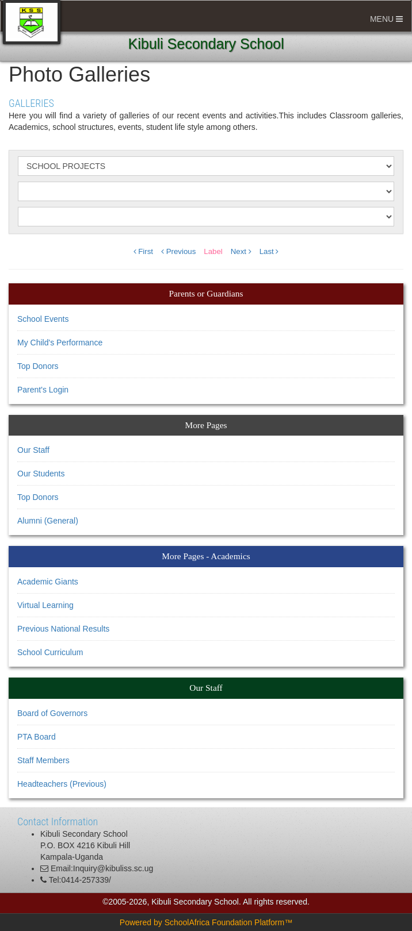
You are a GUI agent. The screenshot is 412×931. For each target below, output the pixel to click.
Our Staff (33, 450)
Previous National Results (63, 628)
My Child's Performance (59, 342)
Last (269, 251)
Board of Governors (52, 713)
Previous (178, 251)
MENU (386, 19)
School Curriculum (50, 652)
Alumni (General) (47, 520)
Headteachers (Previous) (61, 783)
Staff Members (43, 760)
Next (241, 251)
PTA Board (36, 736)
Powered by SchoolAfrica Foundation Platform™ (206, 922)
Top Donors (38, 366)
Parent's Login (42, 389)
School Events (43, 319)
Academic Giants (47, 581)
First (143, 251)
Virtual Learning (45, 605)
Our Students (41, 473)
